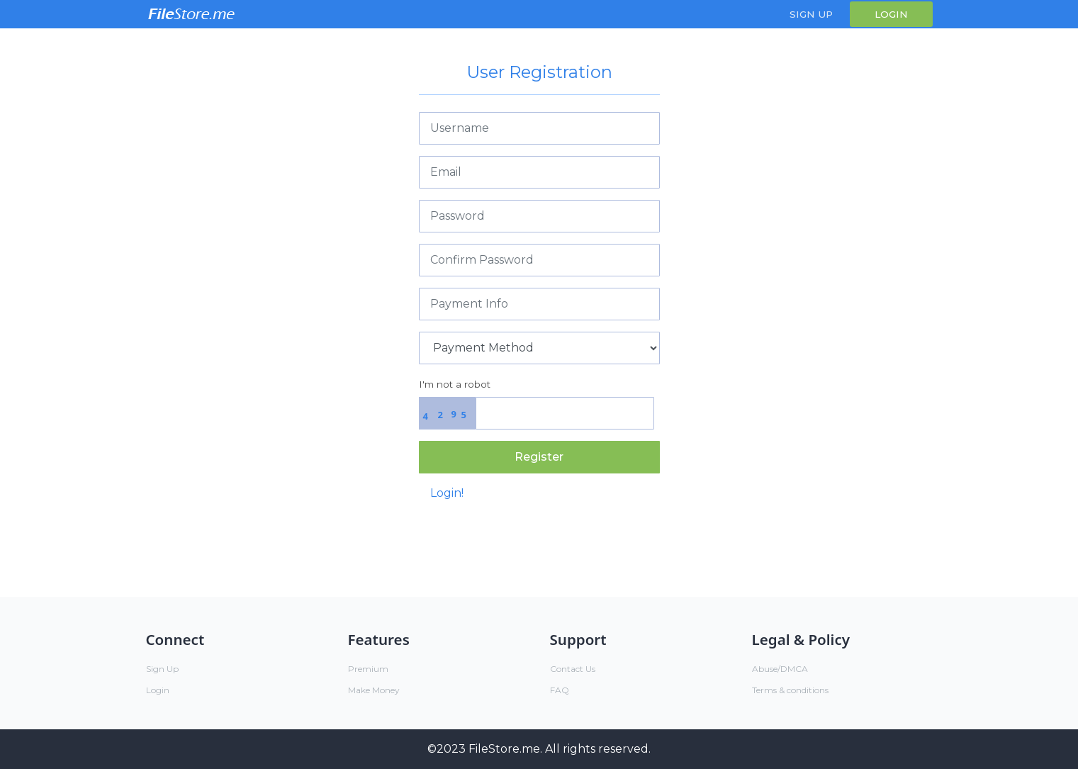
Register (539, 457)
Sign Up (811, 14)
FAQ (559, 690)
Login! (447, 493)
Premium (368, 668)
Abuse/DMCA (780, 668)
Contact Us (572, 668)
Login (891, 14)
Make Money (374, 690)
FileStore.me (504, 749)
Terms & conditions (790, 690)
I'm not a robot (454, 384)
